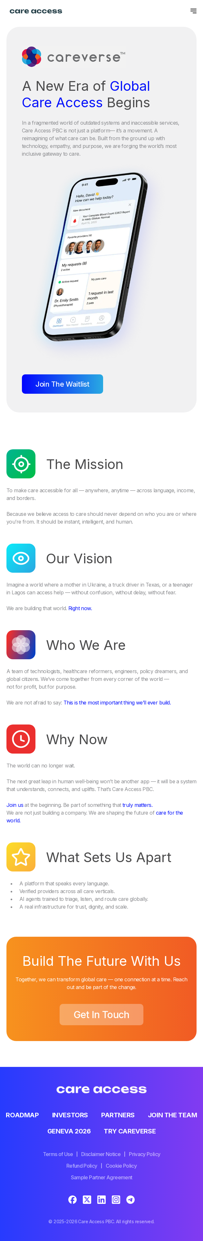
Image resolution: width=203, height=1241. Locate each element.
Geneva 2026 (69, 1131)
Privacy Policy (144, 1154)
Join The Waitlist (62, 384)
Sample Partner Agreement (101, 1177)
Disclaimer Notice (101, 1154)
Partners (118, 1115)
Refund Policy (81, 1166)
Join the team (172, 1115)
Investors (70, 1115)
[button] (192, 10)
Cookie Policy (121, 1166)
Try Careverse (130, 1131)
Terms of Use (58, 1154)
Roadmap (22, 1115)
